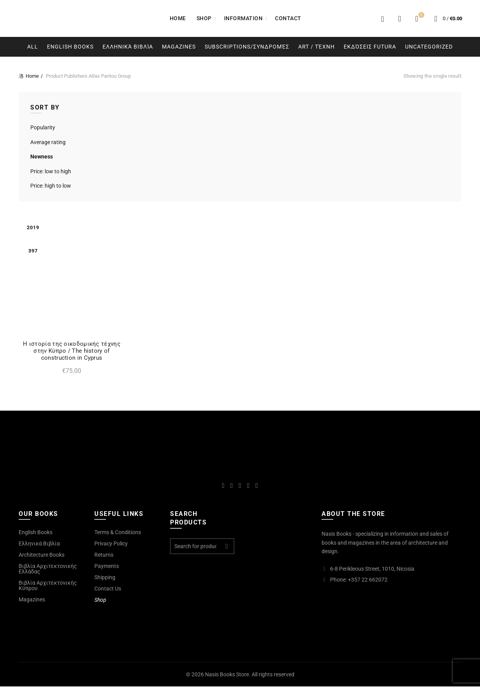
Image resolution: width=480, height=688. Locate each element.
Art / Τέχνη (316, 47)
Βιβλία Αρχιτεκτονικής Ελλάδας (48, 570)
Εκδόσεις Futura (370, 47)
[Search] (399, 18)
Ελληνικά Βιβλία (128, 47)
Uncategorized (429, 47)
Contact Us (107, 590)
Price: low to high (50, 171)
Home (178, 18)
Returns (103, 556)
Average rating (48, 142)
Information (243, 18)
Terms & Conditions (117, 534)
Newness (41, 156)
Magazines (179, 47)
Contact (288, 18)
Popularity (42, 127)
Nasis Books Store (227, 676)
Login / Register (382, 18)
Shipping (104, 579)
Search (226, 548)
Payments (106, 567)
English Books (70, 47)
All (32, 47)
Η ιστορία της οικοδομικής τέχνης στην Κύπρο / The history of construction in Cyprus (69, 352)
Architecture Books (41, 556)
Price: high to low (50, 186)
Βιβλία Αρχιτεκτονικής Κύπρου (48, 587)
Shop (204, 18)
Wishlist (421, 15)
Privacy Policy (111, 545)
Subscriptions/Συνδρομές (247, 47)
